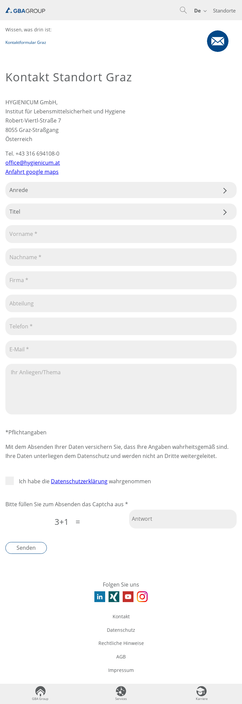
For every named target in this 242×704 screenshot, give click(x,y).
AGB (121, 656)
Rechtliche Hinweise (121, 643)
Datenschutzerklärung (79, 481)
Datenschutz (121, 630)
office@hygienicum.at (32, 162)
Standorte (224, 10)
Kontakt (121, 616)
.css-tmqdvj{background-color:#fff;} (121, 190)
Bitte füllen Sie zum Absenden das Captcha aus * (66, 504)
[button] (183, 10)
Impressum (121, 670)
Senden (26, 547)
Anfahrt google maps (32, 171)
